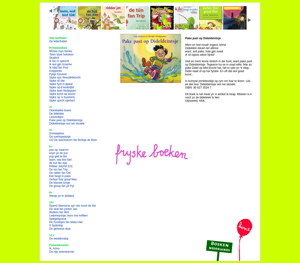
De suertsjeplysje (60, 136)
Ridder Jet (60, 166)
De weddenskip (58, 238)
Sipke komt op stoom (62, 94)
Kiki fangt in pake (60, 176)
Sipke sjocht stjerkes (62, 100)
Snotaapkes (56, 133)
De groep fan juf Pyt (61, 186)
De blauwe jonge (59, 182)
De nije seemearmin (61, 251)
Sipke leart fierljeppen (62, 90)
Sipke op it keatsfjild (61, 87)
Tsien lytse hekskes (61, 54)
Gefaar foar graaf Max (63, 179)
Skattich (54, 57)
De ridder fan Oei (60, 172)
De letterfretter (58, 41)
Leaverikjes (56, 117)
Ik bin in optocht (59, 61)
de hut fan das (58, 163)
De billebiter (56, 113)
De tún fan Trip (58, 169)
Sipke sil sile (57, 80)
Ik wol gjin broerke (60, 64)
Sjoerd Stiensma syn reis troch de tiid (72, 205)
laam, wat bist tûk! (60, 159)
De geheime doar (60, 228)
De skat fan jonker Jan (63, 209)
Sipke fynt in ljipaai (60, 84)
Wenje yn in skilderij (61, 195)
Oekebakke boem (60, 110)
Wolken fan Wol (59, 212)
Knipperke (55, 71)
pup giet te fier (58, 156)
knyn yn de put (58, 153)
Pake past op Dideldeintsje (65, 120)
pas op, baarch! (59, 149)
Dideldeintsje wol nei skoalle (66, 123)
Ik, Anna (54, 248)
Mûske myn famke (60, 51)
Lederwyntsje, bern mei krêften (68, 215)
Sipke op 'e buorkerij (62, 97)
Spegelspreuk (57, 218)
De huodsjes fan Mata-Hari (66, 222)
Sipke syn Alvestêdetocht (64, 77)
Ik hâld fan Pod (58, 67)
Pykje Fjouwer (58, 74)
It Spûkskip (56, 225)
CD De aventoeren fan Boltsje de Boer (73, 140)
